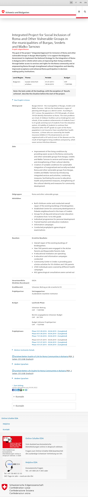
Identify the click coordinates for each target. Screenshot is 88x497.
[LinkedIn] (18, 384)
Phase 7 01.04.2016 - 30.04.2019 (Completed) (49, 330)
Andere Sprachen (21, 358)
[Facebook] (13, 384)
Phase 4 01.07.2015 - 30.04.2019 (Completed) (49, 339)
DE (71, 2)
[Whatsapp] (23, 384)
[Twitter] (16, 384)
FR (81, 2)
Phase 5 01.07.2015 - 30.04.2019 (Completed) (49, 336)
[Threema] (21, 384)
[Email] (26, 384)
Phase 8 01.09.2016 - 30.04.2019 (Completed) (49, 328)
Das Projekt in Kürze (22, 94)
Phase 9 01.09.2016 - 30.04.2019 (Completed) (49, 325)
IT (76, 2)
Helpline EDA (31, 456)
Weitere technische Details (24, 344)
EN (85, 2)
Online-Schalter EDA (9, 412)
